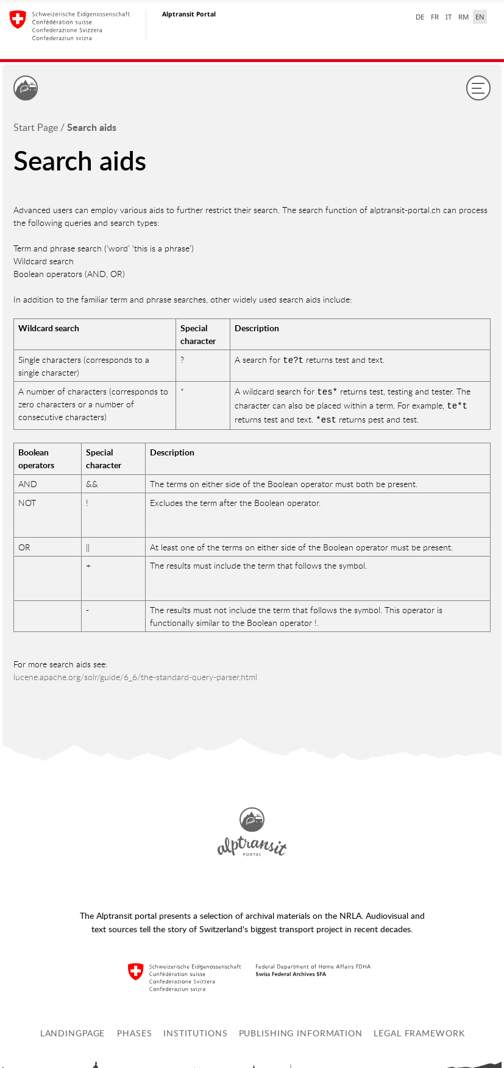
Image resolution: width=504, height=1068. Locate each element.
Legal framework (419, 1029)
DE (420, 16)
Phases (134, 1029)
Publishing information (301, 1029)
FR (435, 16)
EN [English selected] (479, 16)
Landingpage (72, 1029)
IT (448, 16)
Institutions (195, 1029)
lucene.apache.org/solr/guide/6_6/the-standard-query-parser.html (135, 673)
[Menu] (478, 88)
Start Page (35, 127)
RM (463, 16)
